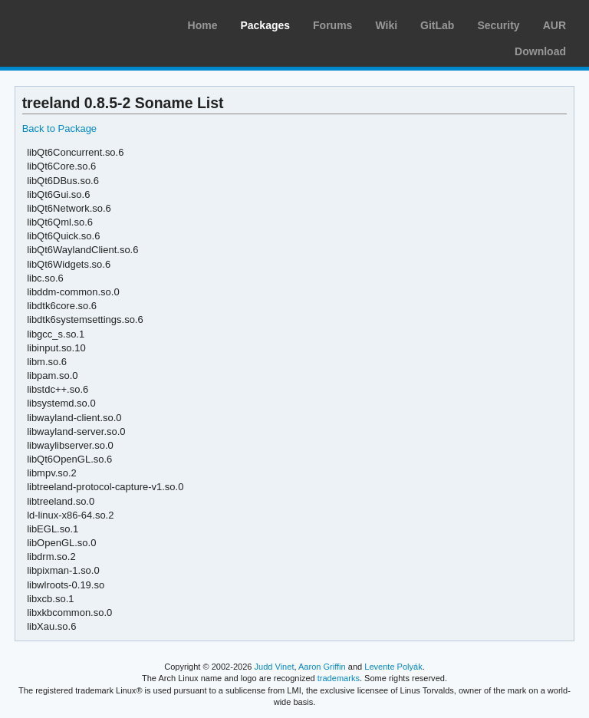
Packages (265, 25)
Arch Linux (84, 23)
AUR (554, 25)
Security (498, 25)
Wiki (386, 25)
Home (203, 25)
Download (540, 51)
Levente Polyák (393, 666)
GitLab (437, 25)
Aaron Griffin (322, 666)
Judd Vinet (274, 666)
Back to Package (59, 128)
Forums (332, 25)
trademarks (339, 678)
